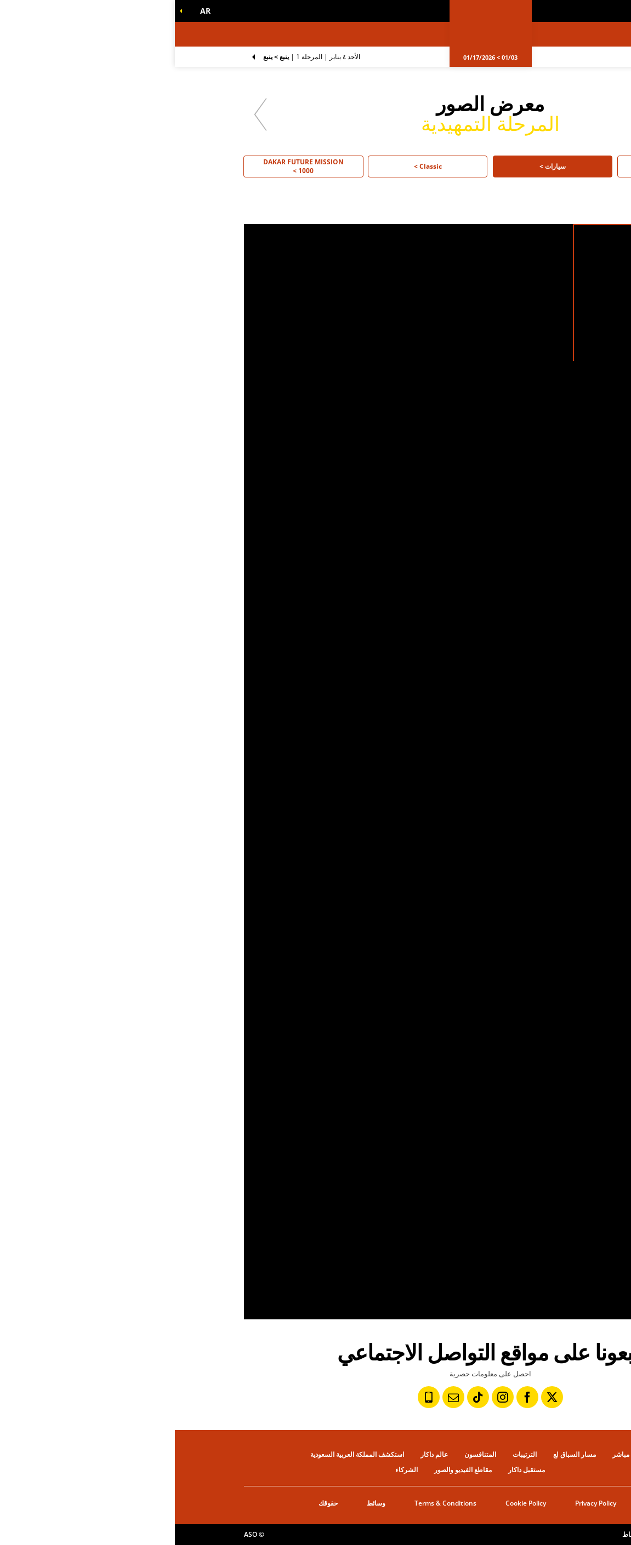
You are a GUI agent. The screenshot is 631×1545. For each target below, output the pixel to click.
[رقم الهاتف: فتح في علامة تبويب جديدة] (254, 1397)
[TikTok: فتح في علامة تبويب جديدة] (303, 1397)
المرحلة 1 (136, 56)
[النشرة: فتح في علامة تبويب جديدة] (278, 1397)
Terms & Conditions (271, 1503)
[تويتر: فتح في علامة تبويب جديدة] (377, 1397)
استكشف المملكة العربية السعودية (182, 1454)
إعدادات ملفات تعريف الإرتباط (487, 1534)
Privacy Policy (420, 1503)
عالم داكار (259, 1454)
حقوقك (153, 1503)
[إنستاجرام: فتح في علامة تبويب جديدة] (328, 1397)
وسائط (201, 1503)
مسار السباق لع (399, 1454)
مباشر (445, 1454)
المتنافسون (305, 1454)
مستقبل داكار (351, 1469)
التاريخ (479, 1503)
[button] (28, 11)
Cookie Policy (351, 1503)
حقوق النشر (546, 1534)
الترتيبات (350, 1454)
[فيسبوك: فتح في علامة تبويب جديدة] (352, 1397)
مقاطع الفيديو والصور (288, 1469)
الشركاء (231, 1469)
